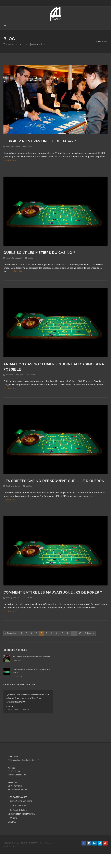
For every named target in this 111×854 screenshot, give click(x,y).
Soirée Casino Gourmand (21, 801)
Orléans (13, 818)
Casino (29, 146)
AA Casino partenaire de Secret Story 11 (31, 657)
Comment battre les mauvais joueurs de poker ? (52, 592)
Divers (32, 375)
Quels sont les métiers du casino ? (39, 253)
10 (62, 633)
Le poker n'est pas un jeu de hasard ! (40, 141)
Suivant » (89, 633)
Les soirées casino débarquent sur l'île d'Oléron (53, 481)
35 (79, 633)
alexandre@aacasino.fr (18, 789)
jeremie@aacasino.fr (17, 774)
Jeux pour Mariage (18, 805)
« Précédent (11, 633)
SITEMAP (12, 821)
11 (68, 633)
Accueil (98, 41)
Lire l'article (10, 159)
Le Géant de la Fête (18, 810)
